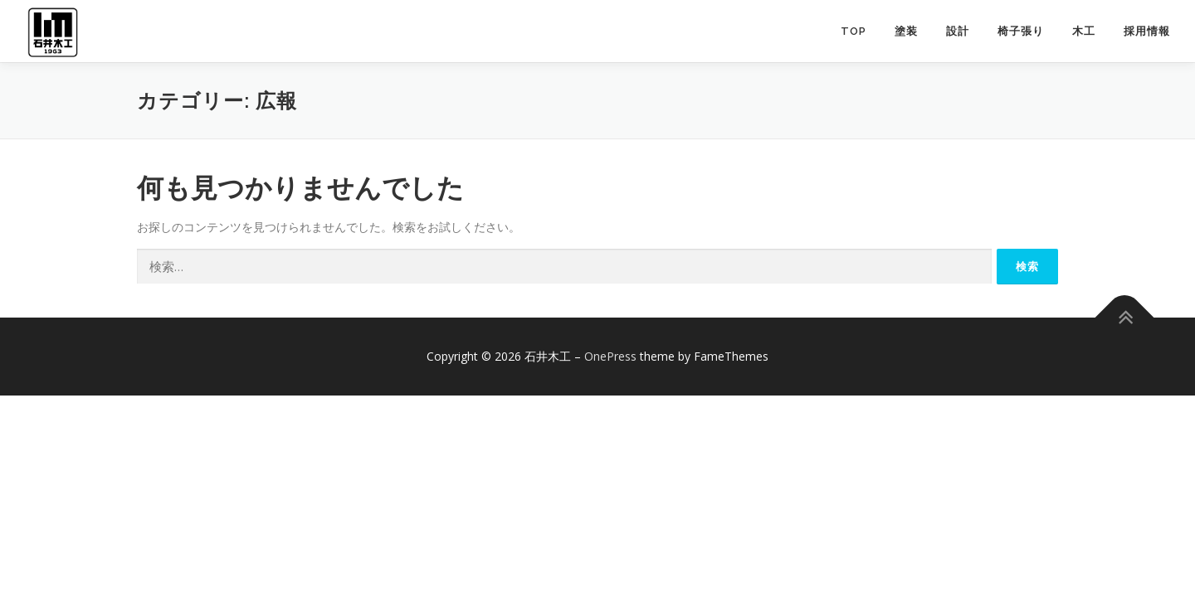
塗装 (906, 31)
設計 (957, 31)
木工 (1083, 31)
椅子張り (1020, 31)
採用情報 (1147, 31)
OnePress (610, 356)
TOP (853, 31)
